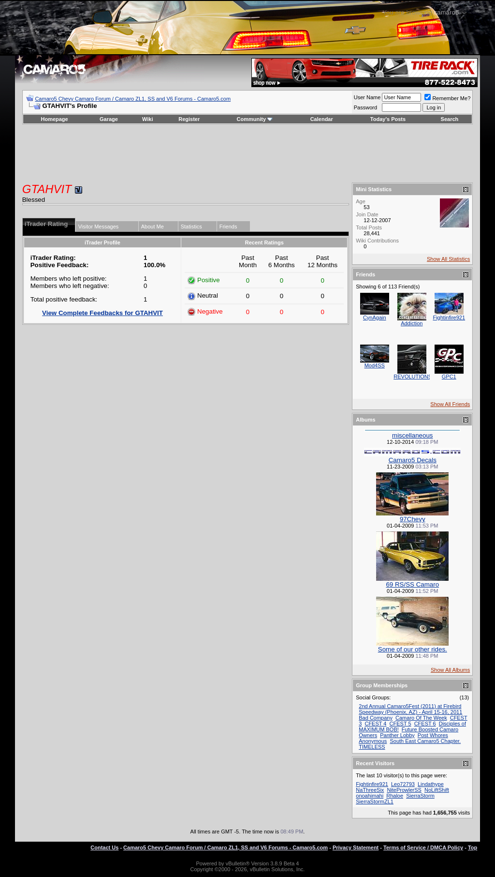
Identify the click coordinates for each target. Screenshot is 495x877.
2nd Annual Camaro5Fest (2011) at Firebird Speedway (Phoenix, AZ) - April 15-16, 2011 (410, 709)
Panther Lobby (397, 735)
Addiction (411, 323)
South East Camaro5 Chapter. (425, 741)
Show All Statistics (448, 259)
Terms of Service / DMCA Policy (423, 847)
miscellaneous (412, 435)
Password (365, 107)
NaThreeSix (370, 790)
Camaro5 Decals (413, 460)
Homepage (54, 119)
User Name (367, 97)
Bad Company (376, 718)
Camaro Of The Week (421, 718)
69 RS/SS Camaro (412, 584)
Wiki (147, 119)
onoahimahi (369, 796)
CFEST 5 (400, 723)
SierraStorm (420, 796)
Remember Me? (447, 98)
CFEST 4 (375, 723)
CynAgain (374, 317)
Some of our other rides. (412, 649)
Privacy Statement (356, 847)
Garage (109, 119)
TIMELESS (372, 747)
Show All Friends (450, 404)
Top (472, 847)
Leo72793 (403, 784)
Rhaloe (394, 796)
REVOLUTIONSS (414, 376)
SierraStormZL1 (374, 801)
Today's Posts (388, 119)
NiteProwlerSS (404, 790)
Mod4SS (374, 365)
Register (189, 119)
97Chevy (412, 519)
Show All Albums (450, 670)
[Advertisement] (247, 153)
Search (450, 119)
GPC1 (449, 376)
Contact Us (104, 847)
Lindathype (431, 784)
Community (255, 119)
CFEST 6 (425, 723)
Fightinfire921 (449, 317)
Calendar (321, 119)
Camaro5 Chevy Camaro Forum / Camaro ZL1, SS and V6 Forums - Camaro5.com (133, 99)
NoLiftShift (436, 790)
